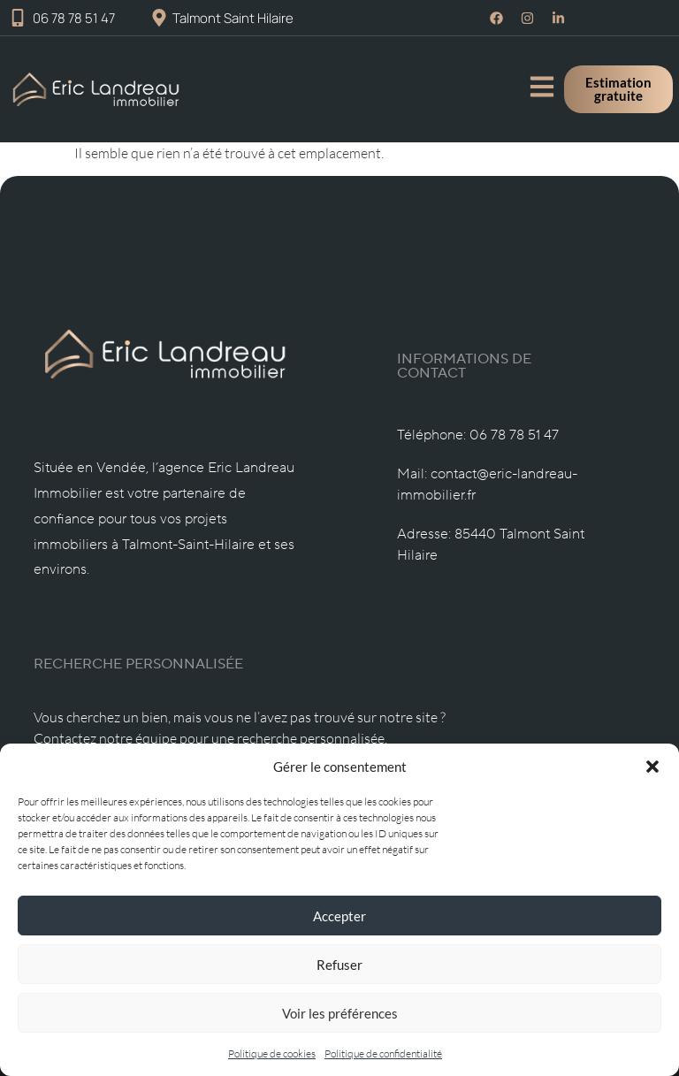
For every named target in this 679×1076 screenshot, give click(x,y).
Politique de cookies (272, 1053)
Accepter (339, 916)
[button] (652, 766)
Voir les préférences (340, 1013)
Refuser (339, 965)
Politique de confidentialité (383, 1053)
